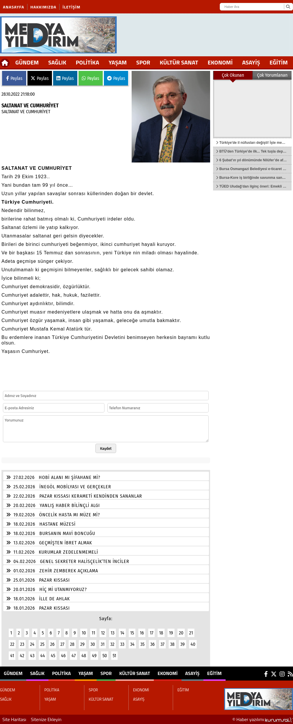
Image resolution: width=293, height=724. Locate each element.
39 (182, 644)
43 (32, 655)
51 (114, 655)
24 (32, 644)
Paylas (14, 78)
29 (82, 644)
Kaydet (106, 448)
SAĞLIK (57, 62)
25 (42, 644)
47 (73, 655)
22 (12, 644)
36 (152, 644)
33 (122, 644)
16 (142, 633)
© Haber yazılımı (262, 719)
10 (84, 633)
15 (132, 633)
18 (161, 633)
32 (112, 644)
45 (53, 655)
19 (171, 633)
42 (22, 655)
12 (103, 633)
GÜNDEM (27, 62)
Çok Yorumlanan (272, 75)
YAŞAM (118, 62)
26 (52, 644)
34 (132, 644)
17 (151, 633)
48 (83, 655)
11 (93, 633)
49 (94, 655)
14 (122, 633)
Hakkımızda (43, 7)
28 (72, 644)
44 (42, 655)
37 (162, 644)
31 (102, 644)
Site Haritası (14, 719)
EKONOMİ (220, 62)
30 (92, 644)
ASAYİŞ (251, 62)
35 (142, 644)
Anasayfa (13, 7)
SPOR (143, 62)
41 (12, 655)
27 (62, 644)
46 (63, 655)
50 (104, 655)
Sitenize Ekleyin (46, 719)
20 (181, 633)
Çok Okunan (233, 75)
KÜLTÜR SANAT (179, 62)
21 (191, 633)
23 (22, 644)
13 (112, 633)
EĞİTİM (279, 62)
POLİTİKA (87, 62)
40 (193, 644)
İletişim (71, 7)
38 (172, 644)
